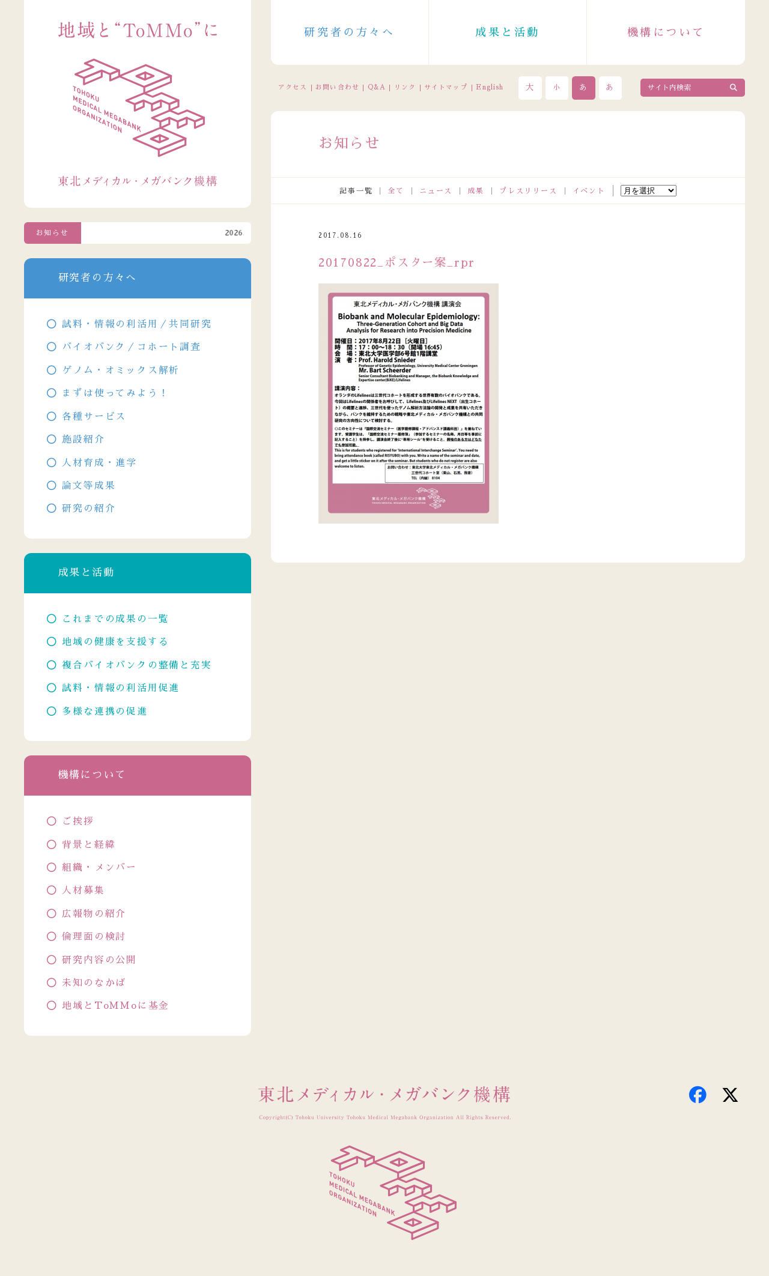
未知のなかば (94, 983)
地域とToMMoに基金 (115, 1006)
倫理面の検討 (94, 937)
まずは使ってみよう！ (115, 393)
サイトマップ (445, 87)
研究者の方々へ (349, 32)
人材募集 (83, 890)
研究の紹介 (88, 508)
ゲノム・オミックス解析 (121, 370)
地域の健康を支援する (115, 642)
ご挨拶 (78, 821)
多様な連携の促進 (104, 711)
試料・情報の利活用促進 (121, 688)
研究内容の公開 (99, 960)
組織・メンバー (99, 867)
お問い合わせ (337, 87)
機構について (666, 32)
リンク (405, 87)
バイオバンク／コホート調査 (131, 347)
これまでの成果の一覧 (115, 619)
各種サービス (94, 417)
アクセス (292, 87)
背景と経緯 (88, 845)
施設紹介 (83, 439)
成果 (475, 191)
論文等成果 (88, 486)
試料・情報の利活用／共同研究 (136, 324)
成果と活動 (507, 32)
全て (396, 191)
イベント (589, 191)
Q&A (377, 87)
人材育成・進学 (99, 463)
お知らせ (52, 233)
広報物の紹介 (94, 914)
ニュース (435, 191)
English (489, 87)
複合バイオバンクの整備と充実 (136, 665)
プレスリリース (528, 191)
